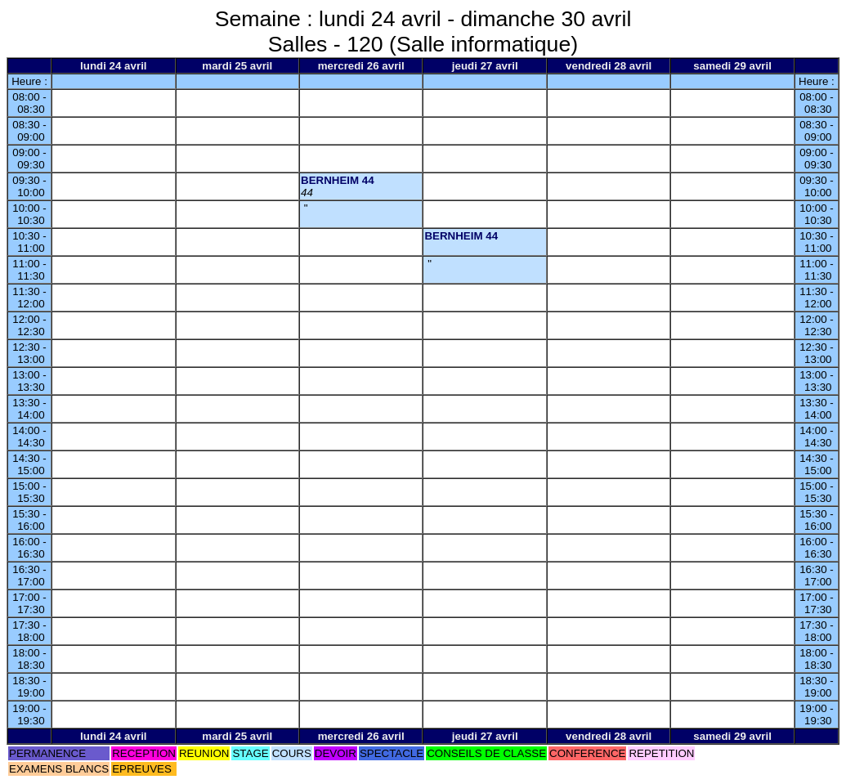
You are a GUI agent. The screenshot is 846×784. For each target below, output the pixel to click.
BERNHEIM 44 (337, 180)
